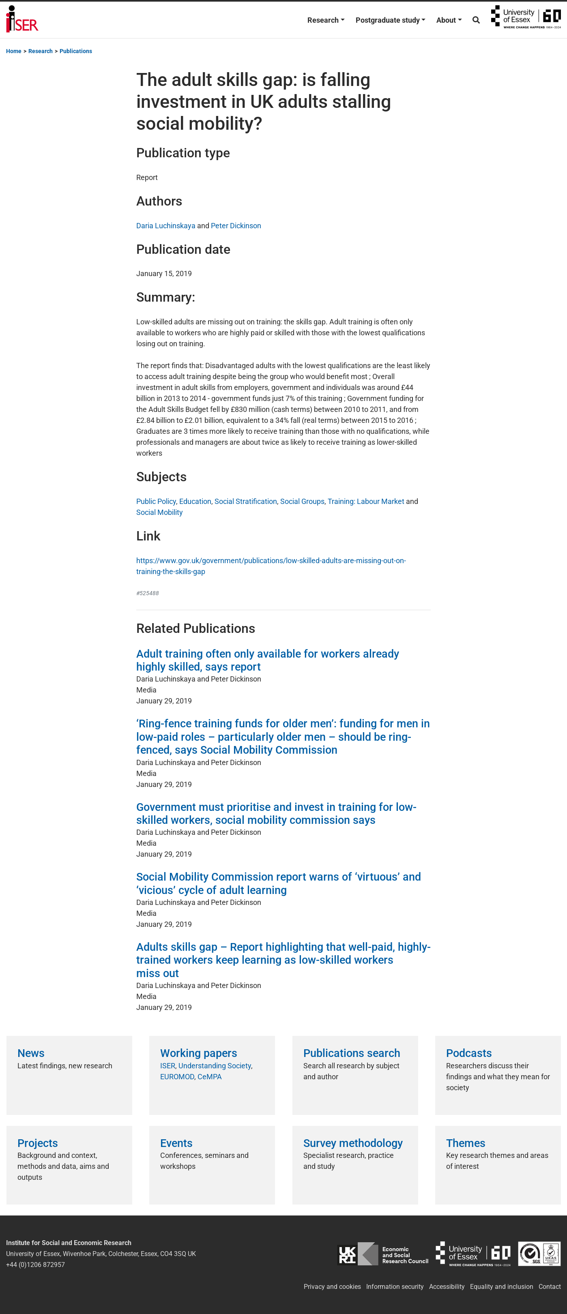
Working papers (198, 1053)
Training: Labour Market (366, 501)
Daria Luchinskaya (165, 225)
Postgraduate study (388, 20)
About (446, 20)
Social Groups (302, 501)
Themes (465, 1143)
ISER (167, 1065)
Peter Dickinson (236, 225)
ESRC (382, 1254)
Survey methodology (353, 1143)
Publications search (351, 1053)
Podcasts (469, 1053)
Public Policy (156, 501)
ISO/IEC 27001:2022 (539, 1254)
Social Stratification (246, 501)
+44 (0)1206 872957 (35, 1265)
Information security (395, 1286)
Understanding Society (214, 1065)
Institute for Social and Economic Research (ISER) (22, 19)
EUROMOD (177, 1076)
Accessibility (447, 1286)
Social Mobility (159, 512)
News (31, 1053)
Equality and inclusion (501, 1286)
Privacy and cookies (332, 1286)
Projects (37, 1143)
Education (195, 501)
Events (176, 1143)
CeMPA (210, 1076)
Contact (550, 1286)
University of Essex (526, 19)
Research (323, 20)
